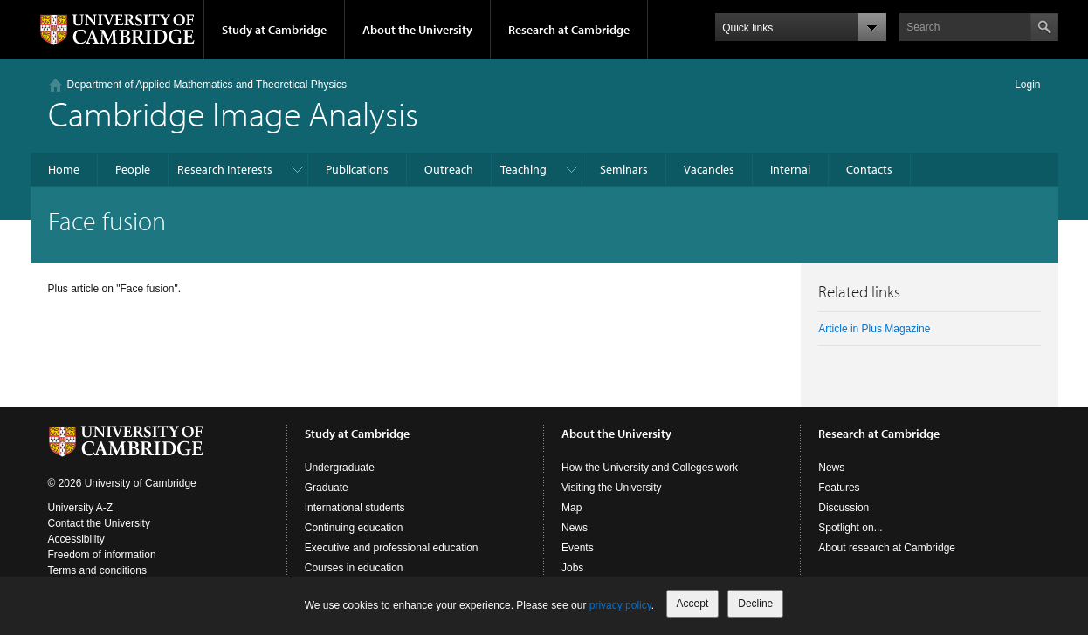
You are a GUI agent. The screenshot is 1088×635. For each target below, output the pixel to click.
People (132, 169)
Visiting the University (611, 487)
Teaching (523, 169)
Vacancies (709, 169)
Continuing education (354, 528)
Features (838, 487)
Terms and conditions (97, 570)
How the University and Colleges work (649, 467)
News (574, 528)
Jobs (572, 568)
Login (1027, 85)
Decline (755, 603)
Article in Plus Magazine (874, 329)
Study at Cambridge (274, 30)
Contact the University (99, 523)
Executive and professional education (392, 548)
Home (63, 169)
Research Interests (224, 169)
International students (355, 508)
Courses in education (354, 568)
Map (571, 508)
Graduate (326, 487)
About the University (417, 30)
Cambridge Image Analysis (233, 113)
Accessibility (76, 539)
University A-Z (81, 508)
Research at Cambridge (569, 30)
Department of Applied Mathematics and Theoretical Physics (207, 85)
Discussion (843, 508)
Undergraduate (340, 467)
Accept (693, 603)
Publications (357, 169)
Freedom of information (102, 555)
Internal (790, 169)
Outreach (448, 169)
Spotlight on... (850, 528)
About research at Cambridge (886, 548)
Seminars (624, 169)
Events (577, 548)
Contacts (869, 169)
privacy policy (620, 605)
